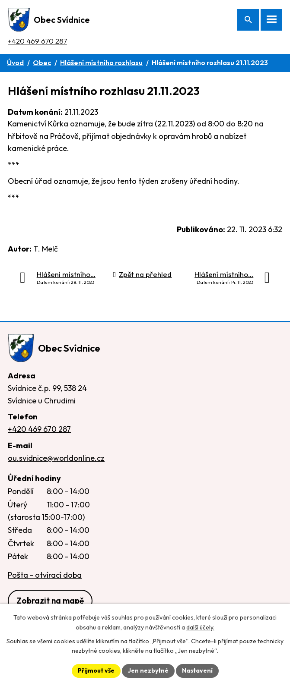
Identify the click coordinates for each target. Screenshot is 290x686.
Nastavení (197, 670)
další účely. (200, 627)
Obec (42, 62)
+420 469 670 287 (37, 40)
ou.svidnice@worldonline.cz (56, 458)
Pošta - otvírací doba (45, 575)
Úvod (15, 62)
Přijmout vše (96, 670)
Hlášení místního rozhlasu (101, 62)
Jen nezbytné (148, 670)
